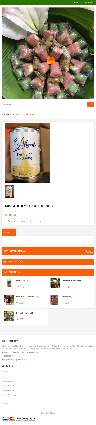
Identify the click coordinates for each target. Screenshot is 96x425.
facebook (12, 221)
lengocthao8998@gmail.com (14, 360)
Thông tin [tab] (8, 232)
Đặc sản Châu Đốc (9, 386)
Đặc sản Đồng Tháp (9, 381)
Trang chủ (5, 114)
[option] (16, 191)
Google (39, 221)
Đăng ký (77, 2)
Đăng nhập (89, 2)
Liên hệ (4, 371)
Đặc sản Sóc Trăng (9, 395)
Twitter (26, 221)
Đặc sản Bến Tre (8, 390)
